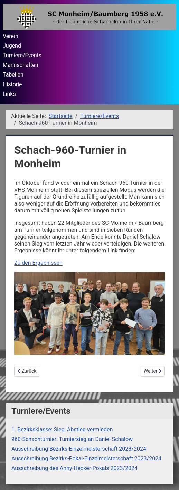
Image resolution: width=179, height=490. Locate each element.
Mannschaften (20, 65)
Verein (10, 36)
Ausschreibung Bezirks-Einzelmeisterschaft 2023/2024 (78, 449)
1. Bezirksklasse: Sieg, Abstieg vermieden (62, 429)
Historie (12, 84)
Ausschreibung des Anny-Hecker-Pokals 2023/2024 (74, 468)
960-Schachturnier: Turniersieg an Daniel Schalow (72, 439)
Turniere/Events (22, 55)
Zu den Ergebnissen (38, 263)
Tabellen (13, 74)
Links (9, 94)
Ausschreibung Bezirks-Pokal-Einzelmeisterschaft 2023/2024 (86, 458)
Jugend (12, 45)
